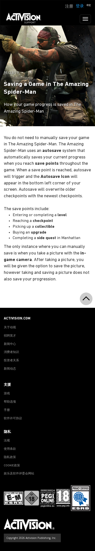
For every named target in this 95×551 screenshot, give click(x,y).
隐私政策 (10, 457)
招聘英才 (10, 335)
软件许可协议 (13, 418)
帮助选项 (10, 401)
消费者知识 (11, 352)
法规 (7, 440)
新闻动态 (10, 368)
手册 (7, 410)
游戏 (7, 393)
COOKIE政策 (12, 465)
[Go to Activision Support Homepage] (26, 19)
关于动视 (10, 327)
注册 (69, 7)
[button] (88, 6)
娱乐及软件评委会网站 (19, 473)
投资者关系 (11, 360)
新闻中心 (10, 344)
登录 (80, 6)
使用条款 (10, 448)
